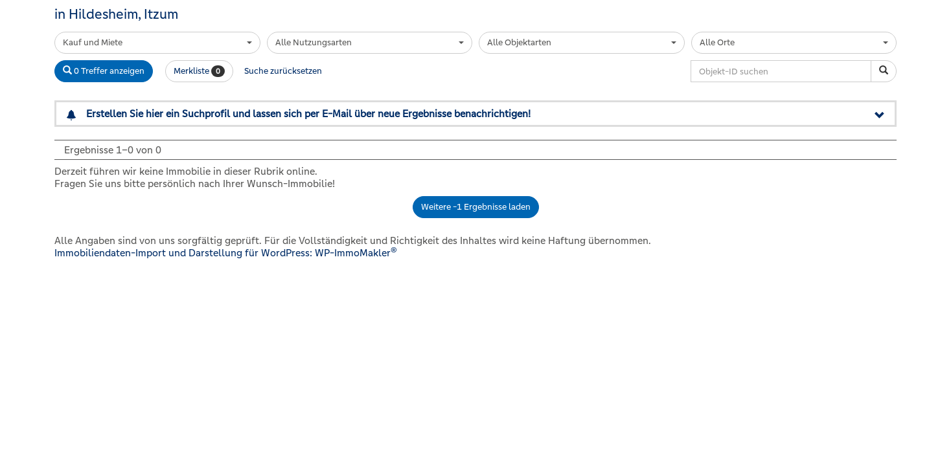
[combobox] (157, 43)
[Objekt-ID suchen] (884, 71)
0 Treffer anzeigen (103, 70)
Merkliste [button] (199, 71)
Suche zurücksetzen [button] (283, 70)
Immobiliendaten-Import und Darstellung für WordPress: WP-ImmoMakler (225, 253)
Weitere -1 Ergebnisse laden (476, 206)
